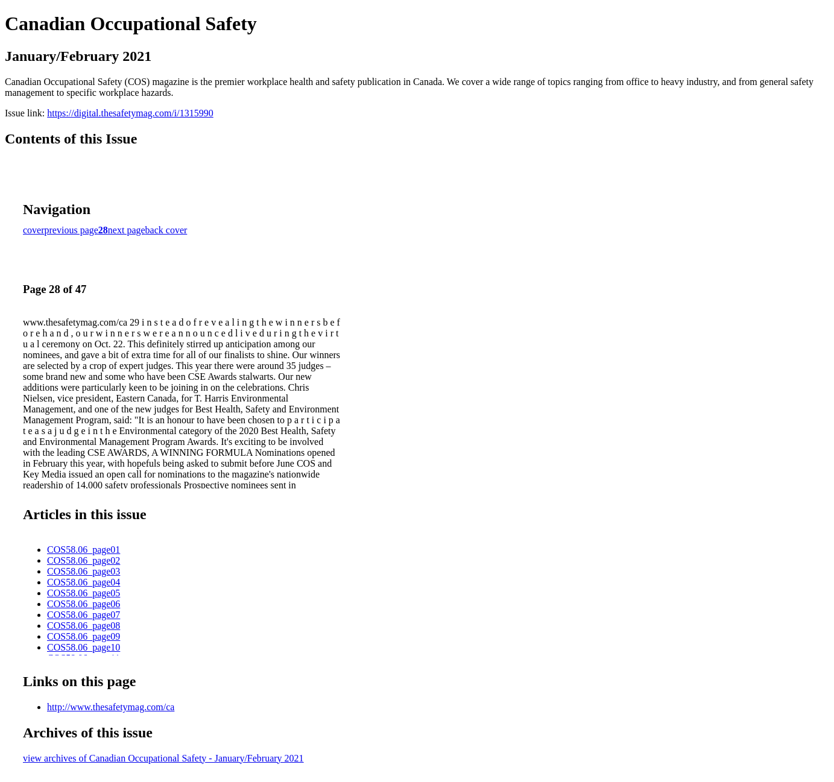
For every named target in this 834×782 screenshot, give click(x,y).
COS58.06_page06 (83, 604)
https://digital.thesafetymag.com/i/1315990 (130, 113)
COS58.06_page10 (83, 647)
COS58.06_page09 (83, 636)
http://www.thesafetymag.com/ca (110, 707)
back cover (166, 230)
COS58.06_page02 (83, 560)
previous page (71, 230)
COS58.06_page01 (83, 549)
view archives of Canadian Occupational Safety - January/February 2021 (163, 758)
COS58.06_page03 (83, 571)
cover (34, 230)
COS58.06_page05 (83, 593)
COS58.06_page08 (83, 625)
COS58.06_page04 (83, 582)
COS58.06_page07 (83, 615)
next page (126, 230)
